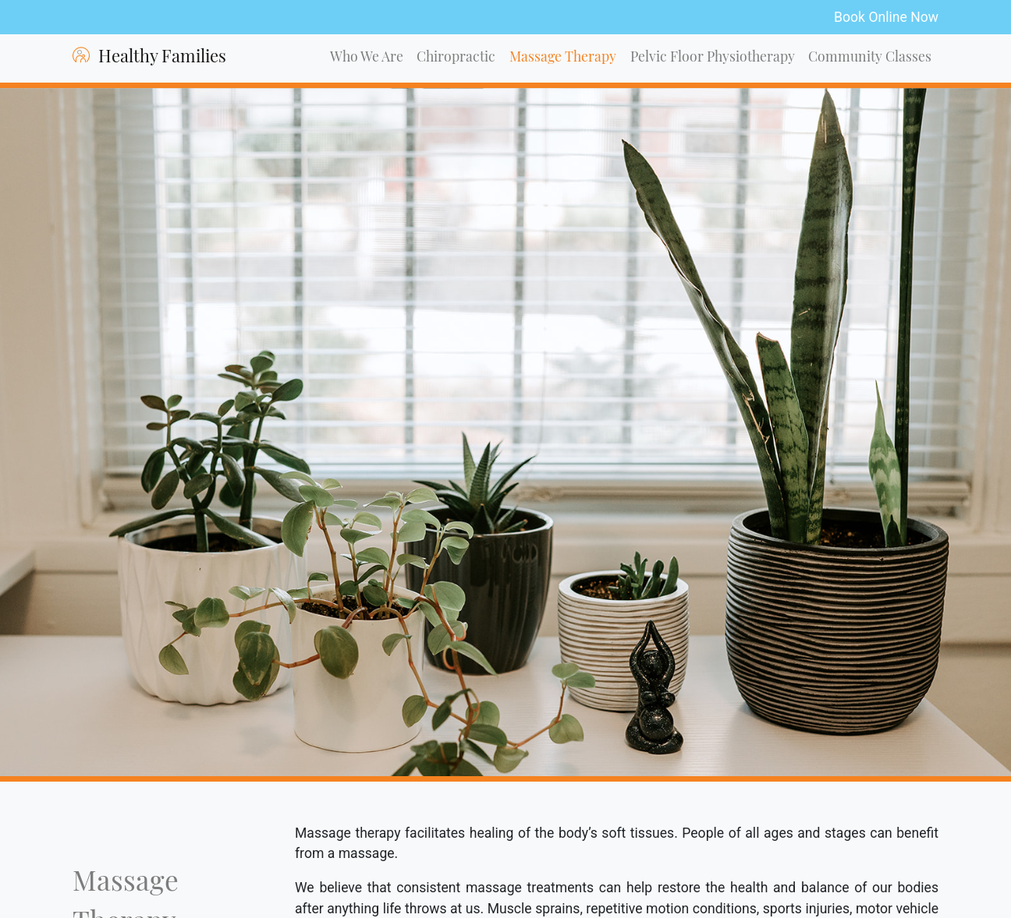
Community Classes (869, 58)
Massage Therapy (562, 58)
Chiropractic (456, 58)
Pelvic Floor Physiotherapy (712, 58)
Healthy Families (149, 56)
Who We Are (366, 58)
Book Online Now (886, 17)
